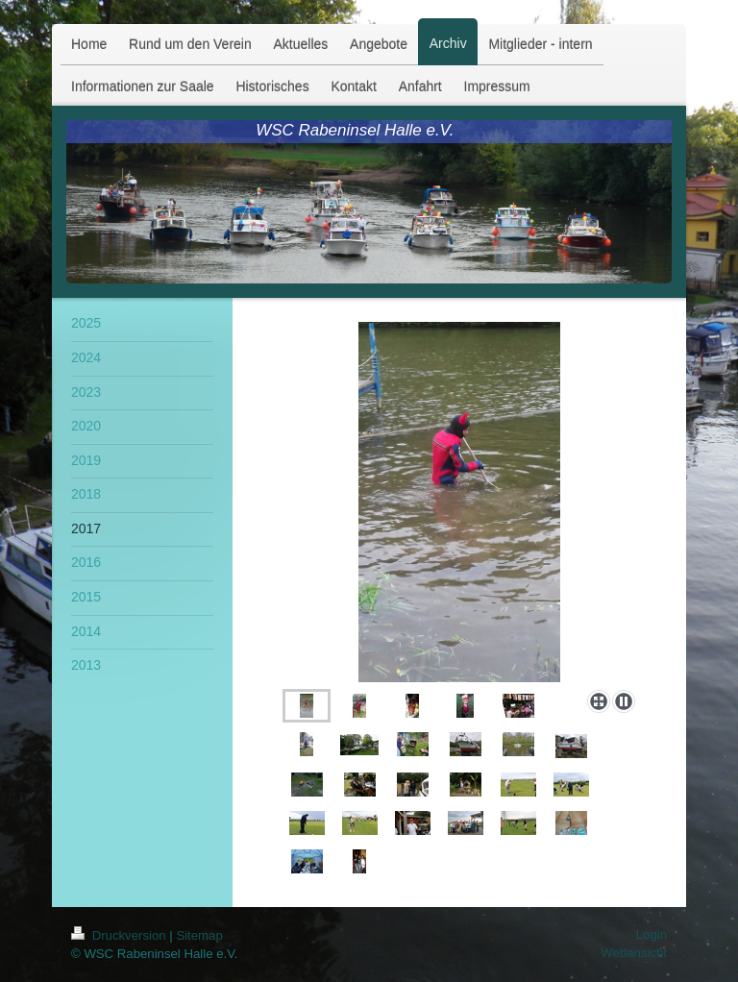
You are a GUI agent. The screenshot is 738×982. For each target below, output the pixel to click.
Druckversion (120, 935)
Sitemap (199, 935)
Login (651, 934)
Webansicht (634, 952)
